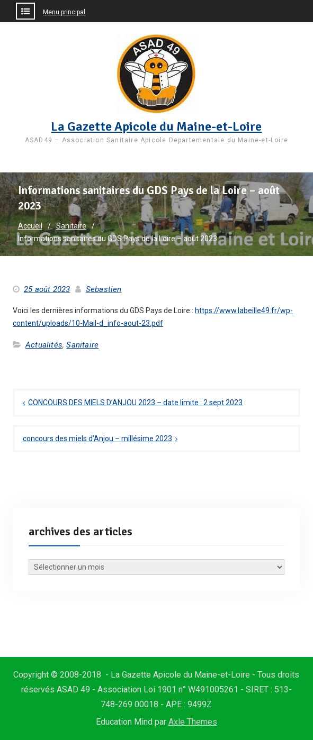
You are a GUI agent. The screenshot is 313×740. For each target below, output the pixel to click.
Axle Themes (192, 722)
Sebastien (104, 289)
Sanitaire (82, 345)
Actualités (43, 345)
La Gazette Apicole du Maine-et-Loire (156, 126)
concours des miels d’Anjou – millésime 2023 (97, 438)
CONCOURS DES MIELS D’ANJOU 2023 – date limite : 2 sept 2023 (135, 402)
